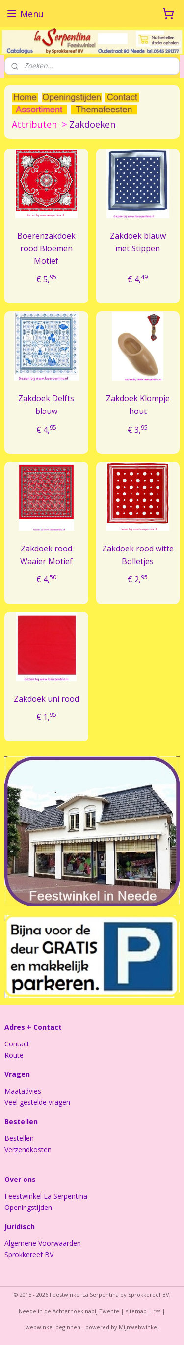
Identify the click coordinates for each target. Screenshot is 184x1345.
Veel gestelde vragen (37, 1102)
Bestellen (19, 1138)
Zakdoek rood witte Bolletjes (138, 555)
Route (14, 1055)
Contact (16, 1043)
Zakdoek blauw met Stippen (138, 241)
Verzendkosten (28, 1149)
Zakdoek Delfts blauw (46, 404)
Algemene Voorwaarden (42, 1243)
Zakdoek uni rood (46, 698)
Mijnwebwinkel (138, 1327)
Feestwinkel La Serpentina (45, 1196)
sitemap (136, 1311)
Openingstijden (28, 1207)
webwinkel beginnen (53, 1327)
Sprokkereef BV (28, 1254)
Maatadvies (22, 1091)
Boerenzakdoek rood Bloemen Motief (46, 248)
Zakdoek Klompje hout (138, 404)
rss (156, 1311)
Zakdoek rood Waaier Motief (46, 555)
